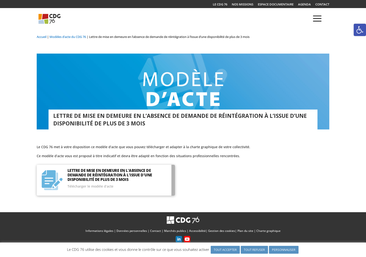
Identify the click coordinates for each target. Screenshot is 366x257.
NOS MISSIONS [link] (242, 4)
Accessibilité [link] (197, 231)
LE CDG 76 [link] (220, 4)
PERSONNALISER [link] (283, 250)
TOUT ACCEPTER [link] (225, 250)
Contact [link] (155, 231)
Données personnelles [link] (131, 231)
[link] (360, 30)
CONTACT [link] (322, 4)
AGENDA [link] (304, 4)
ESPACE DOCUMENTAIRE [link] (276, 4)
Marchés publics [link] (175, 231)
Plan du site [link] (245, 231)
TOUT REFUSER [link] (254, 250)
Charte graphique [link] (268, 231)
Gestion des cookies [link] (221, 231)
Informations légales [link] (99, 231)
